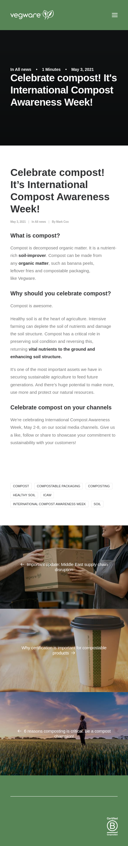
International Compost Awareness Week (49, 504)
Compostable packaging (58, 486)
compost (21, 486)
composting (99, 486)
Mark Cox (62, 221)
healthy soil (24, 495)
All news (23, 69)
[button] (114, 15)
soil (97, 504)
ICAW (47, 495)
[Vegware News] (43, 15)
